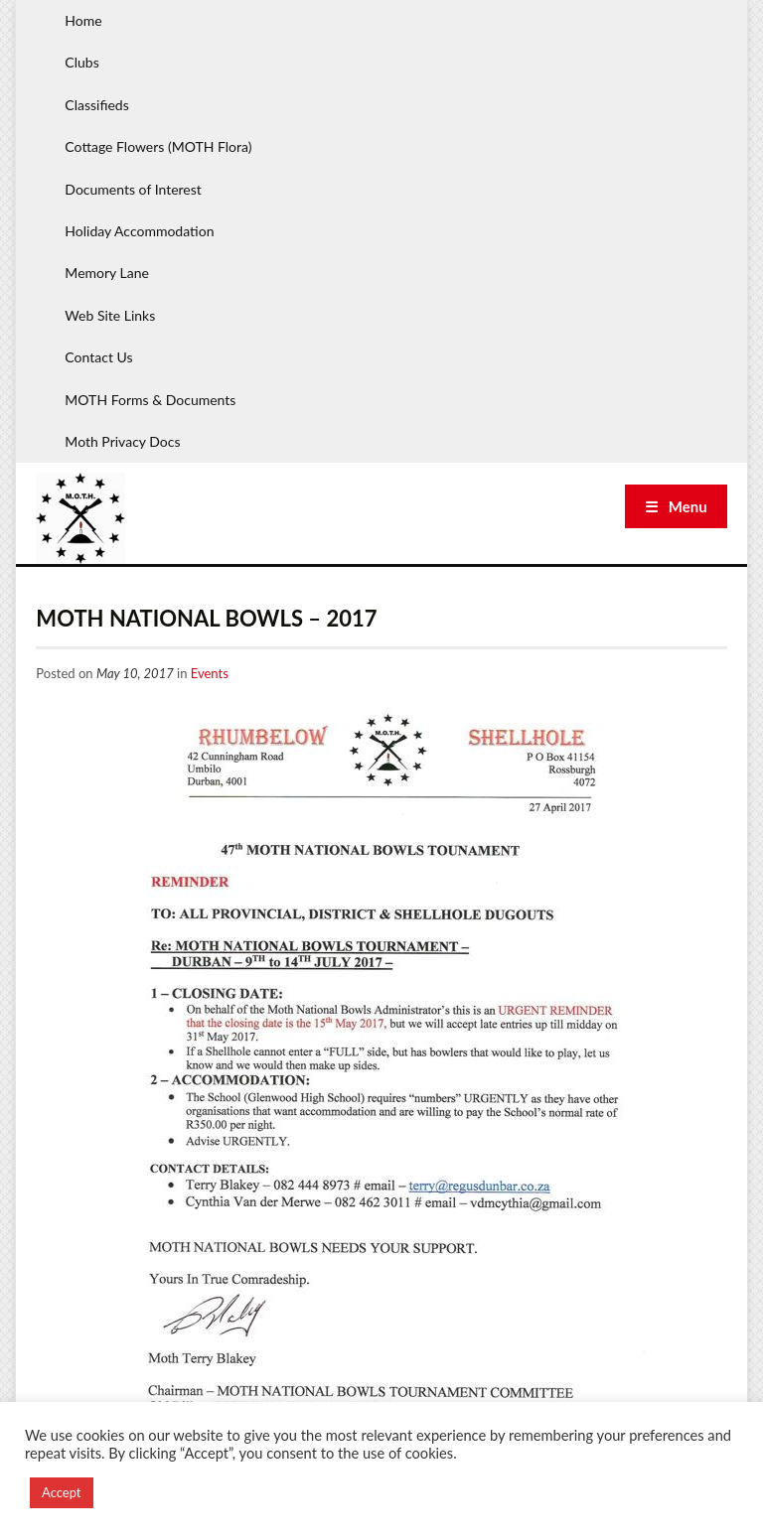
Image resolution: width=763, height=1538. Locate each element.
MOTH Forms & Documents (150, 399)
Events (210, 673)
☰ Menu (676, 506)
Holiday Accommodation (139, 230)
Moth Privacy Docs (122, 441)
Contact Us (98, 357)
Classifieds (96, 104)
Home (83, 20)
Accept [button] (61, 1492)
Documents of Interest (133, 189)
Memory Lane (107, 272)
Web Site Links (110, 315)
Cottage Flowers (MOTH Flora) (158, 146)
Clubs (81, 62)
